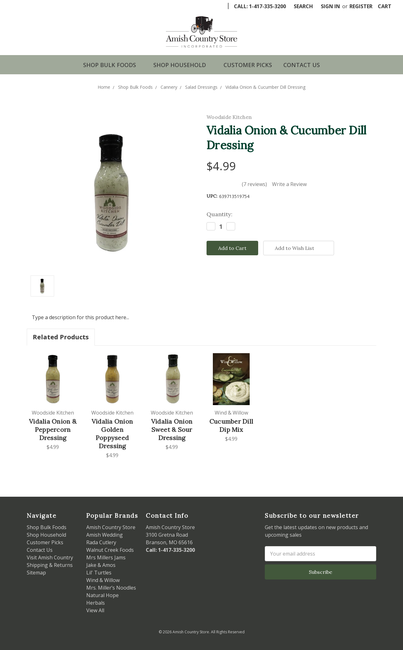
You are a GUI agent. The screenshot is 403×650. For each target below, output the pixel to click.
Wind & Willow (103, 580)
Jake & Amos (101, 565)
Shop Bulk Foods (112, 65)
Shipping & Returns (50, 565)
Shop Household (182, 65)
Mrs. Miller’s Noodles (111, 587)
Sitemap (36, 572)
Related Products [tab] (61, 337)
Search (303, 6)
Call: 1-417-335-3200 (260, 6)
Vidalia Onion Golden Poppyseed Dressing (112, 433)
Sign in (330, 6)
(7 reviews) (254, 184)
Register (360, 6)
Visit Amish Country (50, 557)
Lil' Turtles (98, 572)
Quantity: (219, 214)
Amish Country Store (110, 527)
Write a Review (289, 184)
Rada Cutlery (101, 542)
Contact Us (301, 65)
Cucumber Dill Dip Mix (231, 425)
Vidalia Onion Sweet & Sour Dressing (171, 429)
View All (95, 610)
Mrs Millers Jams (106, 557)
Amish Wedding (104, 534)
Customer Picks (248, 65)
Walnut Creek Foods (110, 549)
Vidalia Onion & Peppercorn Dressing (53, 429)
